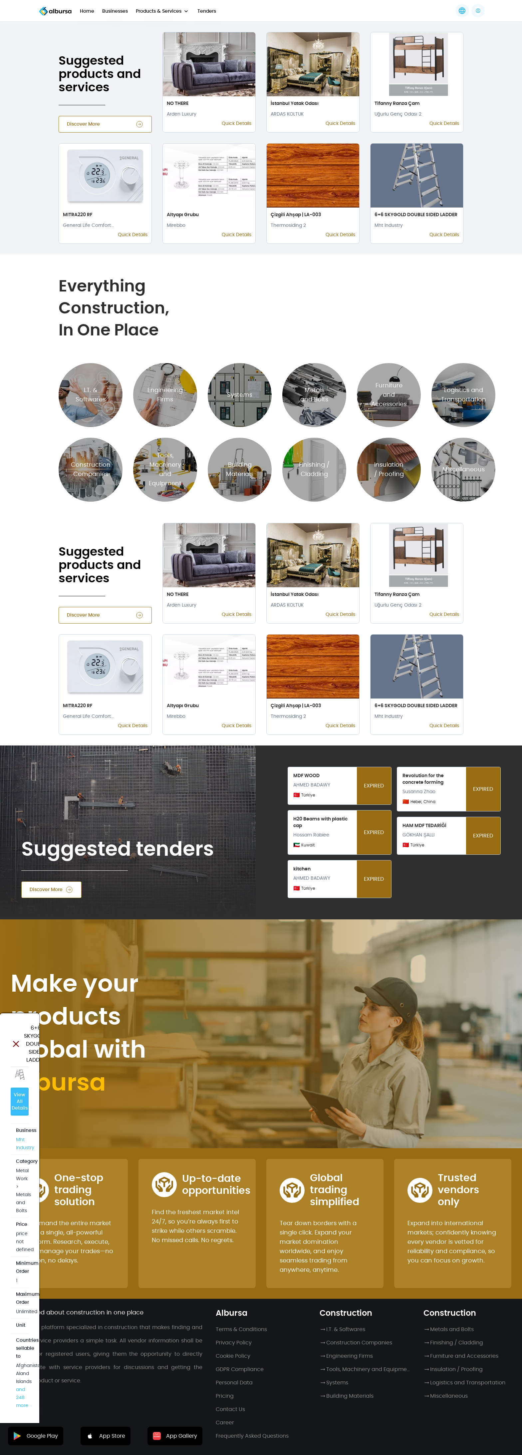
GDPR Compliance (240, 1369)
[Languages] (462, 10)
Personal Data (234, 1382)
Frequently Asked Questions (252, 1436)
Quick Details (236, 123)
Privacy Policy (234, 1342)
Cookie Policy (233, 1356)
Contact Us (230, 1409)
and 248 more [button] (93, 269)
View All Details (64, 107)
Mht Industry (30, 139)
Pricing (225, 1396)
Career (225, 1422)
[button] (478, 10)
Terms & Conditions (241, 1329)
